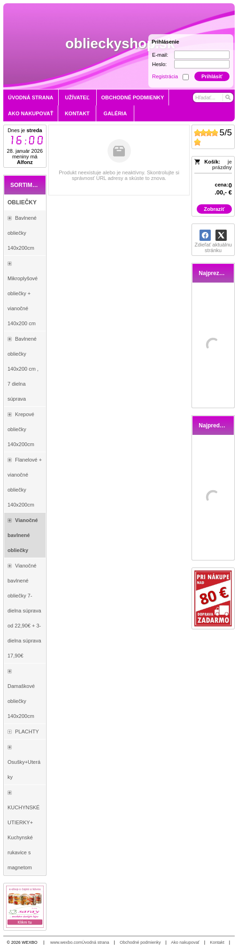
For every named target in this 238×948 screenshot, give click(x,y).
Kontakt (217, 942)
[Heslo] (202, 64)
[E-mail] (202, 55)
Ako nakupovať (185, 942)
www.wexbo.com (66, 942)
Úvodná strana (95, 942)
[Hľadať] (227, 97)
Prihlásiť (212, 76)
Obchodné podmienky (140, 942)
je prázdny (222, 164)
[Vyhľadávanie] (213, 97)
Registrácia (165, 76)
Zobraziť (214, 209)
